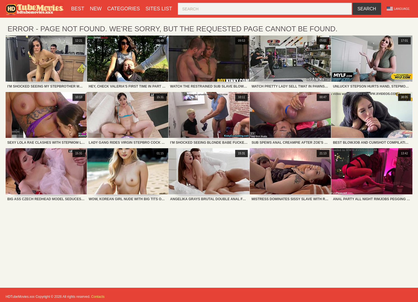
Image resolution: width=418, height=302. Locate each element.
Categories (123, 8)
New (96, 8)
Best (77, 8)
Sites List (159, 8)
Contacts (97, 297)
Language (398, 8)
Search (367, 8)
